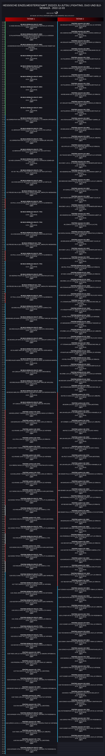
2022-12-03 (49, 13)
